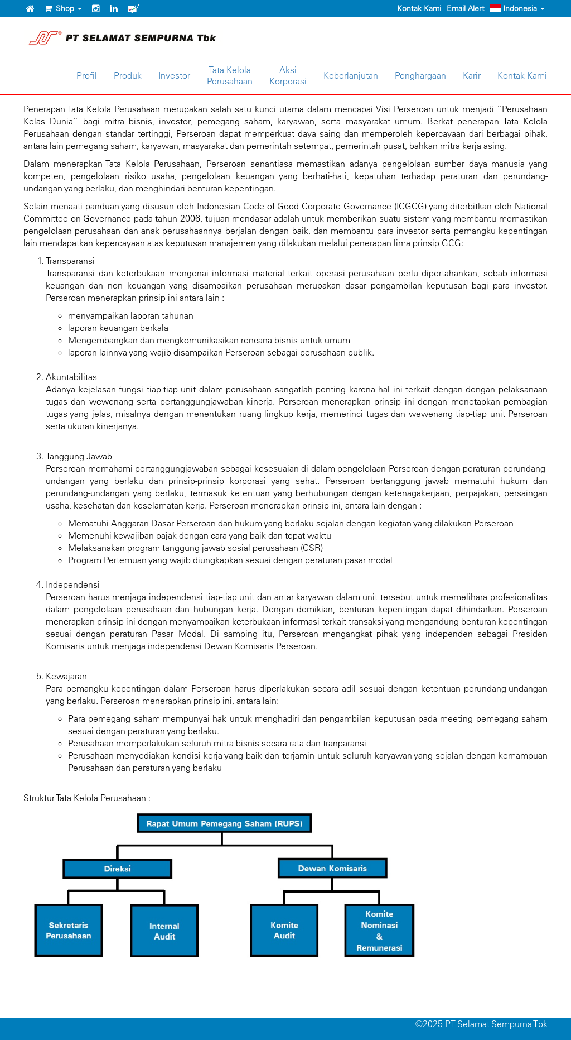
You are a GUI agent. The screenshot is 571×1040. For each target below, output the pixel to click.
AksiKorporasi (288, 75)
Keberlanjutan (350, 75)
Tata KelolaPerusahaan (230, 75)
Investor (174, 75)
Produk (128, 75)
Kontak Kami (419, 8)
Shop (63, 8)
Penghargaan (420, 75)
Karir (472, 75)
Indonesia (517, 8)
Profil (86, 75)
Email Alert (466, 8)
